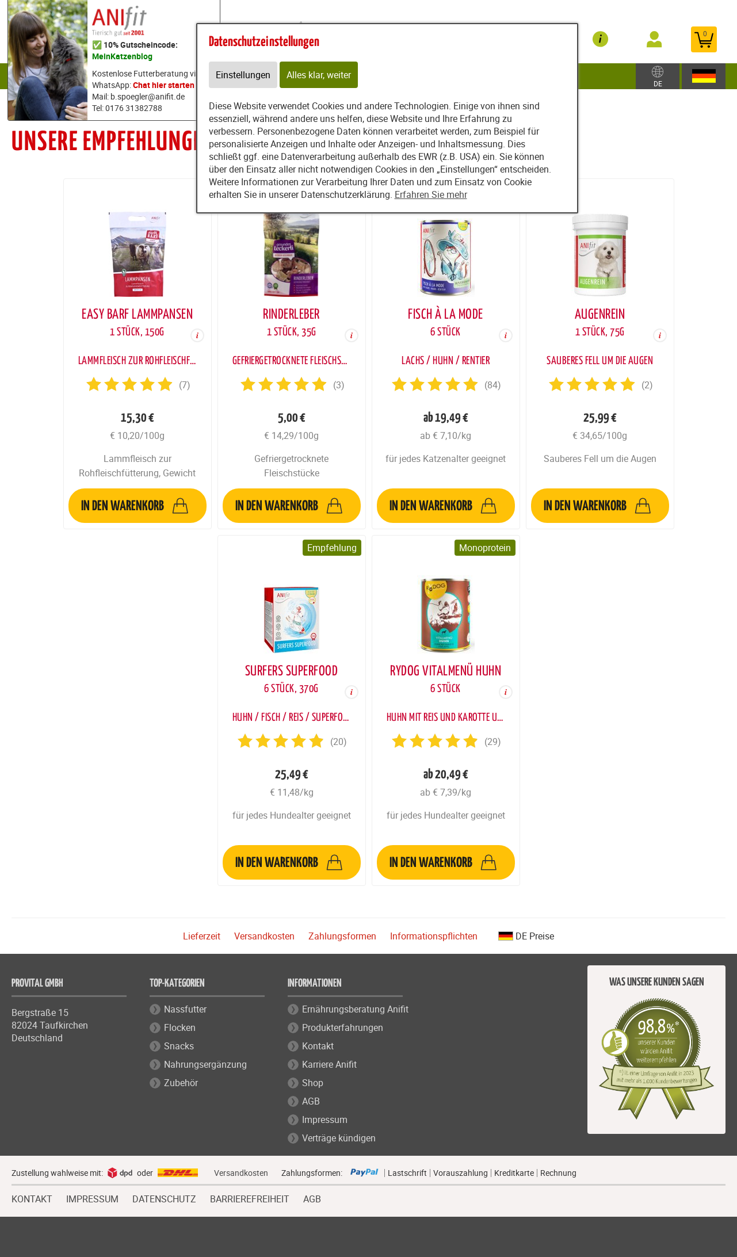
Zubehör (181, 1082)
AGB (311, 1101)
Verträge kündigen (339, 1138)
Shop (312, 1082)
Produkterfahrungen (342, 1027)
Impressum (325, 1119)
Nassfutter (185, 1009)
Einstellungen (243, 74)
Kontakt (318, 1046)
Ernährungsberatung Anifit (355, 1009)
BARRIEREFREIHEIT (249, 1198)
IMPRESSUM (92, 1198)
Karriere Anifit (329, 1064)
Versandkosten (264, 936)
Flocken (180, 1027)
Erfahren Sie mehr (431, 194)
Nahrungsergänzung (205, 1064)
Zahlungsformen (342, 936)
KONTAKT (32, 1198)
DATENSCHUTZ (164, 1198)
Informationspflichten (434, 936)
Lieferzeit (201, 936)
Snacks (179, 1046)
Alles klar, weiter (319, 74)
